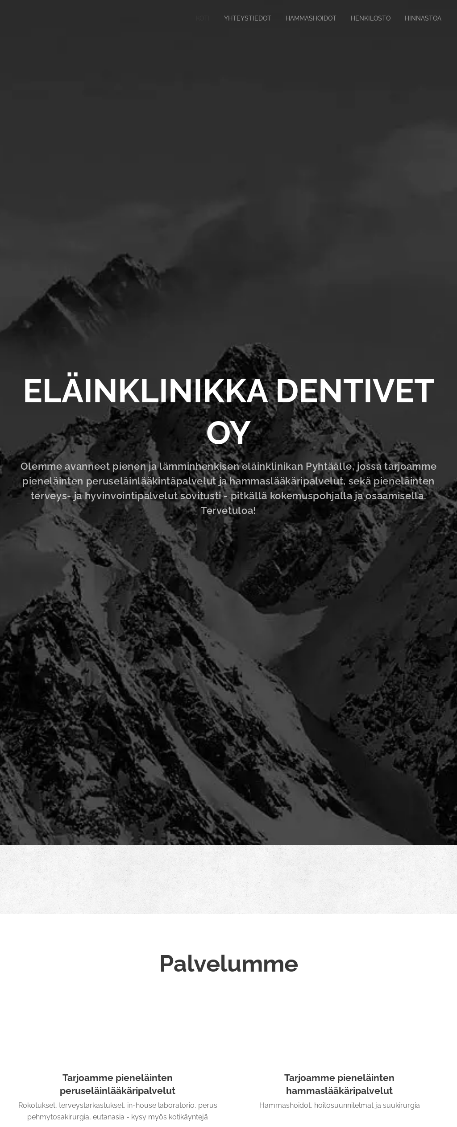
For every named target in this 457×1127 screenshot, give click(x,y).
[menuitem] (191, 18)
